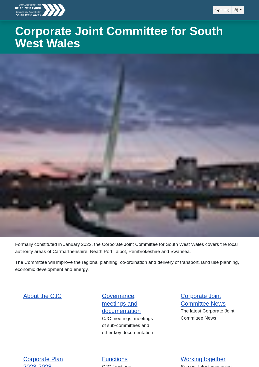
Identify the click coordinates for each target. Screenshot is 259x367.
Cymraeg (222, 10)
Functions (114, 359)
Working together (203, 359)
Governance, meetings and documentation (121, 303)
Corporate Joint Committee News (203, 300)
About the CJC (42, 296)
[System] (237, 10)
